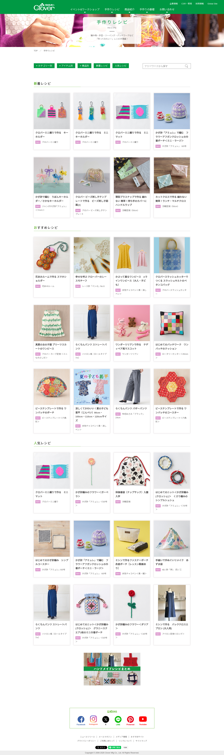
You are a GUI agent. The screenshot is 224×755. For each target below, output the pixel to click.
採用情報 (200, 4)
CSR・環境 (186, 4)
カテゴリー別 (45, 65)
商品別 (85, 65)
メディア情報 (121, 737)
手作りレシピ (112, 9)
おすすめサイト (137, 737)
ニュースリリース (87, 737)
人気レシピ (121, 65)
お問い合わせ (167, 9)
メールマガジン (105, 737)
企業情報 (174, 4)
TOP (36, 51)
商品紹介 (130, 9)
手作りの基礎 (147, 9)
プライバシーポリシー (86, 741)
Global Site (212, 4)
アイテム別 (67, 65)
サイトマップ (141, 741)
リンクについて (125, 741)
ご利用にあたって (107, 741)
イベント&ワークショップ (84, 9)
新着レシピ (102, 65)
